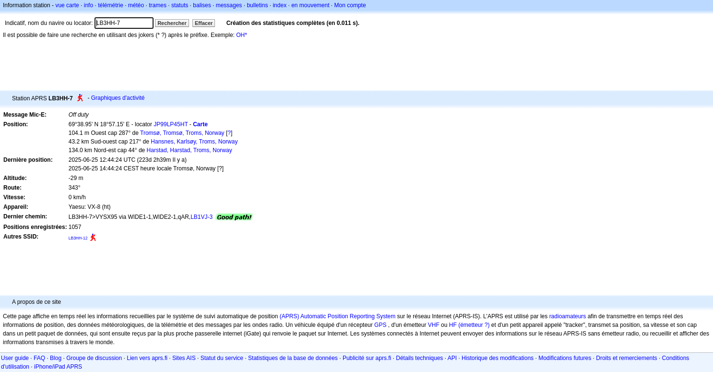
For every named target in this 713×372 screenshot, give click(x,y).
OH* (241, 35)
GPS (380, 325)
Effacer (204, 23)
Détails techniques (419, 358)
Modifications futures (564, 358)
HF (453, 325)
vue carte (67, 5)
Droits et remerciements (626, 358)
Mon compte (350, 5)
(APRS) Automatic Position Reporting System (337, 316)
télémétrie (110, 5)
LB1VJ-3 (201, 217)
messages (229, 5)
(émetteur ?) (473, 325)
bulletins (257, 5)
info (88, 5)
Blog (55, 358)
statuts (179, 5)
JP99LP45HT (171, 124)
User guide (15, 358)
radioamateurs (567, 316)
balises (202, 5)
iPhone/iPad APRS (58, 366)
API (452, 358)
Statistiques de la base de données (293, 358)
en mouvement (310, 5)
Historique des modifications (498, 358)
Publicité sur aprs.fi (367, 358)
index (279, 5)
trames (157, 5)
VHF (434, 325)
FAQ (39, 358)
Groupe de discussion (94, 358)
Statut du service (222, 358)
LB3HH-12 (78, 238)
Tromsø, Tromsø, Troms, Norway (182, 133)
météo (136, 5)
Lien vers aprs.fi (147, 358)
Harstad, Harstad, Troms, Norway (189, 150)
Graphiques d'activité (118, 98)
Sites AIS (184, 358)
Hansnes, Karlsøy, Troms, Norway (194, 141)
